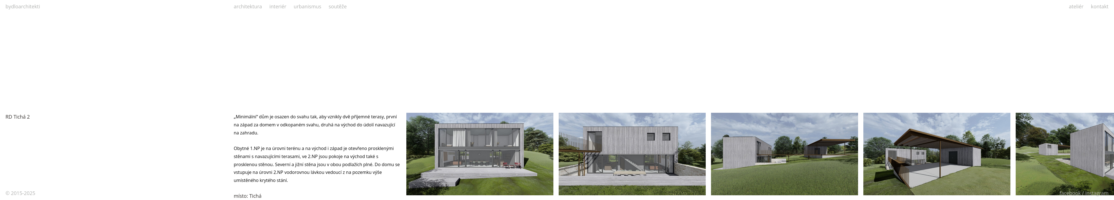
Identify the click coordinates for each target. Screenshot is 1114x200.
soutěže (338, 6)
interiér (277, 6)
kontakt (1099, 6)
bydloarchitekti (23, 6)
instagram (1097, 193)
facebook (1070, 193)
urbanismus (307, 6)
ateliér (1076, 6)
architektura (248, 6)
